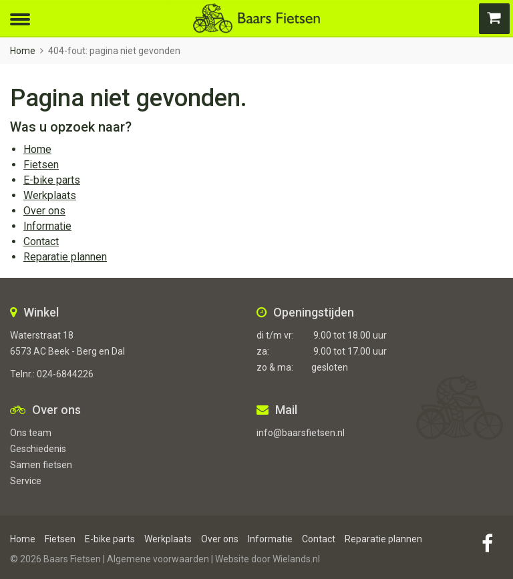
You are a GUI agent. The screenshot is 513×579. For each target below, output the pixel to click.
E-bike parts (51, 180)
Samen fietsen (41, 464)
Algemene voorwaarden (158, 559)
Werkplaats (49, 195)
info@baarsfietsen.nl (300, 432)
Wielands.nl (296, 559)
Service (25, 480)
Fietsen (41, 164)
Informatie (47, 226)
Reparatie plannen (65, 256)
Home (22, 50)
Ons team (30, 432)
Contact (41, 241)
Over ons (44, 210)
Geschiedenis (38, 448)
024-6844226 (65, 374)
